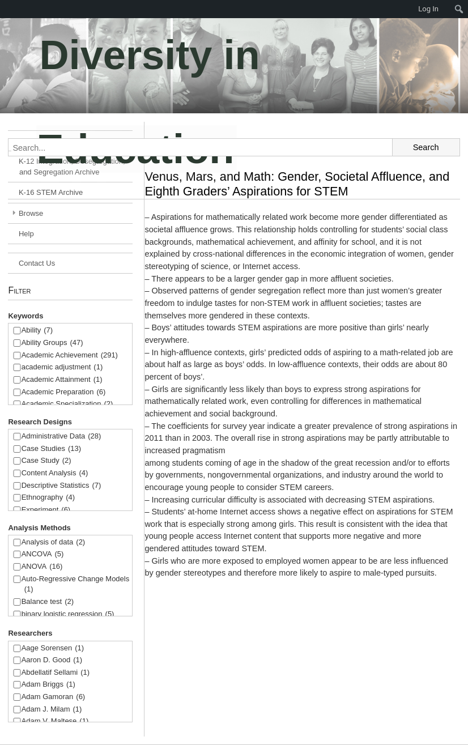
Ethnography (48, 497)
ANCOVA (43, 554)
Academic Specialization (67, 404)
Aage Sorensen (53, 648)
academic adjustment (62, 367)
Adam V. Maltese (55, 721)
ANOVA (42, 566)
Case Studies (51, 449)
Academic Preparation (64, 392)
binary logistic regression (68, 614)
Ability (37, 330)
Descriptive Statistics (61, 485)
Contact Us (37, 263)
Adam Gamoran (54, 697)
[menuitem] (459, 9)
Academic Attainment (62, 379)
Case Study (46, 460)
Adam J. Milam (52, 709)
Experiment (46, 510)
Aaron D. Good (52, 660)
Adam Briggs (48, 684)
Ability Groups (52, 343)
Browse (31, 213)
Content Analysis (55, 473)
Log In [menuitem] (428, 9)
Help (26, 233)
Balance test (48, 602)
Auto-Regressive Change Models (76, 584)
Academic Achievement (70, 355)
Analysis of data (54, 542)
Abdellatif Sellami (56, 672)
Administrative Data (61, 436)
